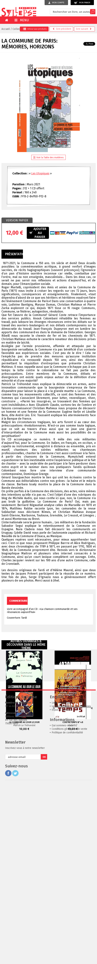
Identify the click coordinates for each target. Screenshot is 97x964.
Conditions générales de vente (69, 838)
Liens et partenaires (63, 811)
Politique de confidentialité (67, 841)
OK (44, 866)
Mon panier (82, 2)
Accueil (5, 29)
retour (35, 29)
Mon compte (56, 2)
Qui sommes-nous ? (63, 834)
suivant (84, 29)
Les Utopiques (40, 173)
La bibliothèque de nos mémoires (71, 815)
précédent (62, 29)
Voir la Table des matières (48, 157)
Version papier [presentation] (17, 220)
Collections (19, 29)
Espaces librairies (62, 818)
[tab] (17, 220)
